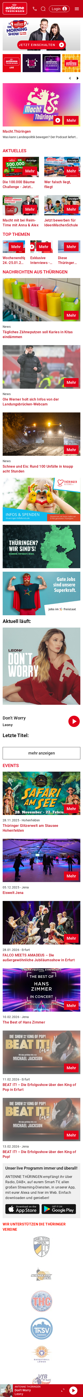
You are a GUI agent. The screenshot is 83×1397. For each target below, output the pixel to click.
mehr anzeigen (41, 753)
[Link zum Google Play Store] (59, 1210)
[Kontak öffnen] (34, 8)
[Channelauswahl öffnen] (43, 8)
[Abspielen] (73, 1390)
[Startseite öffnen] (15, 8)
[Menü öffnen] (76, 8)
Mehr (71, 120)
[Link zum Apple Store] (22, 1210)
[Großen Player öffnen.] (62, 1390)
